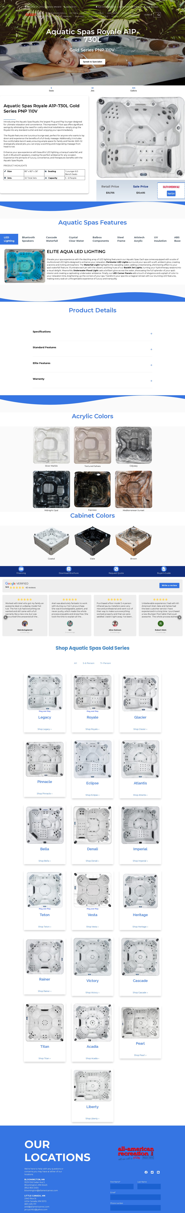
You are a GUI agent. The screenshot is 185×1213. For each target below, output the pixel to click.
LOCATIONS (92, 16)
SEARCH (148, 15)
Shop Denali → (92, 861)
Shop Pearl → (140, 1055)
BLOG (50, 16)
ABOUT (41, 16)
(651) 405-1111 (71, 7)
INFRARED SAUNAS (129, 13)
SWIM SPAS (85, 13)
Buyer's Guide (164, 573)
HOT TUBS (73, 13)
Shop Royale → (92, 729)
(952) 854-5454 (152, 7)
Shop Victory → (92, 993)
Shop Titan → (45, 1058)
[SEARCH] (157, 14)
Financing (21, 573)
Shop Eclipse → (92, 795)
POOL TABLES (98, 13)
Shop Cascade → (140, 993)
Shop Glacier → (140, 729)
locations (28, 1174)
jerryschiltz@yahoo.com (35, 1209)
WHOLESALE (79, 16)
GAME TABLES (112, 13)
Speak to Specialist (92, 62)
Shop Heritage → (140, 927)
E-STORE (115, 16)
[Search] (158, 15)
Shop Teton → (44, 927)
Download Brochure (69, 573)
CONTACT (104, 16)
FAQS (58, 16)
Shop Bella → (45, 861)
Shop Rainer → (44, 991)
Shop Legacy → (45, 729)
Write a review (169, 585)
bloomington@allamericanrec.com (41, 1190)
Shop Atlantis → (140, 795)
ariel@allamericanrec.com (36, 1207)
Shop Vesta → (92, 927)
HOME (41, 13)
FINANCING (67, 16)
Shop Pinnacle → (44, 793)
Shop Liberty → (92, 1119)
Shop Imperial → (140, 861)
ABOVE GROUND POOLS (56, 13)
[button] (5, 617)
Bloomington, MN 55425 (35, 1185)
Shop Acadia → (92, 1058)
